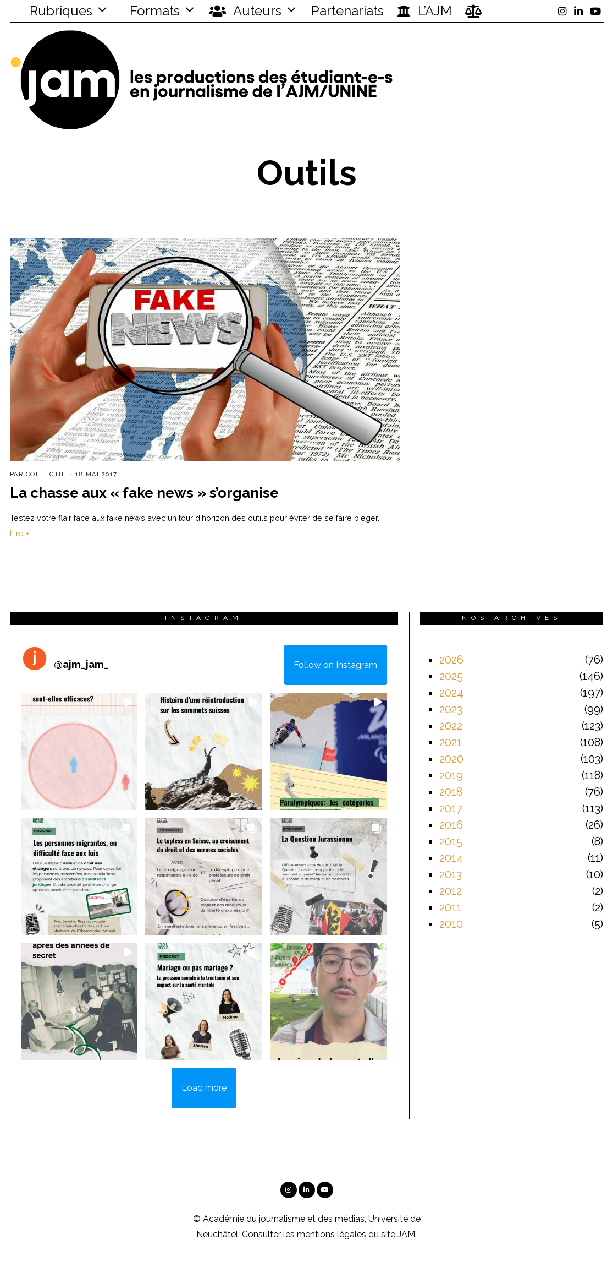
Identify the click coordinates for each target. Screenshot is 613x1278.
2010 (451, 924)
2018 (450, 791)
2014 (451, 857)
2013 (450, 874)
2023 (450, 709)
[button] (79, 751)
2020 (451, 758)
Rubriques (53, 11)
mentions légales (331, 1234)
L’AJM (424, 11)
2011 (450, 907)
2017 (450, 808)
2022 (450, 725)
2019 (451, 775)
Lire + (20, 533)
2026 (451, 659)
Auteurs (245, 11)
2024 (451, 692)
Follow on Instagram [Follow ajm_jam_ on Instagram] (335, 665)
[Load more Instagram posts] (204, 1088)
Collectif (46, 474)
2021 (450, 742)
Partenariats (347, 11)
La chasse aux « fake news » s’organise (144, 493)
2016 (451, 824)
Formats (153, 11)
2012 (450, 891)
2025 (451, 676)
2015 (450, 841)
